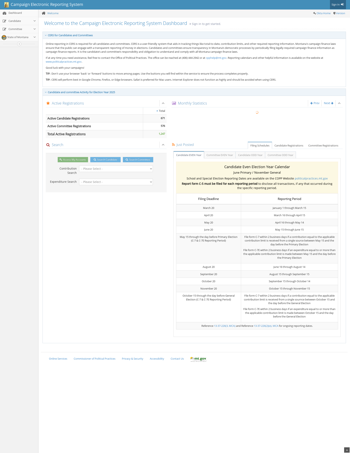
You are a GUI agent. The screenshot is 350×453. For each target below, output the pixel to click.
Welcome (53, 13)
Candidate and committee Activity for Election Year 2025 (80, 92)
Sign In (338, 4)
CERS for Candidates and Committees (69, 35)
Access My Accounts (73, 159)
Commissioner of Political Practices (94, 358)
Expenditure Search (63, 182)
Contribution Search (68, 171)
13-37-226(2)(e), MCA (266, 326)
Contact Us (177, 358)
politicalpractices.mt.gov (311, 178)
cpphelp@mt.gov (216, 58)
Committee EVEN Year (219, 155)
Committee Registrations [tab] (323, 145)
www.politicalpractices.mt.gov (64, 61)
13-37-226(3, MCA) (224, 326)
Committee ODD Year (280, 155)
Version (340, 13)
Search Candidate (105, 159)
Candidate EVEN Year (188, 155)
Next (328, 103)
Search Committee (138, 159)
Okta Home (324, 13)
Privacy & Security (132, 358)
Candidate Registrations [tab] (288, 145)
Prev (314, 103)
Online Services (58, 358)
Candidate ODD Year (250, 155)
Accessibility (157, 358)
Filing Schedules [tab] (259, 145)
